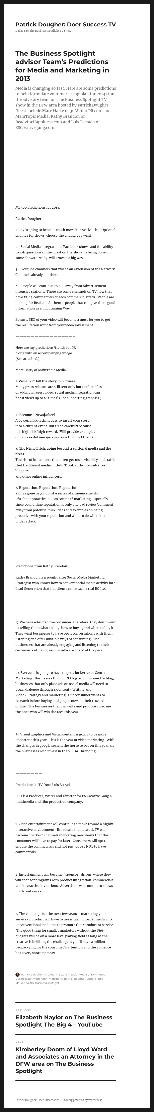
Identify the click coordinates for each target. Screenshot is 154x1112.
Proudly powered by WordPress (82, 1100)
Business (21, 978)
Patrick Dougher (32, 974)
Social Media (78, 974)
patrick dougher (74, 978)
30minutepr (98, 974)
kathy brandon (38, 978)
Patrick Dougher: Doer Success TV (65, 24)
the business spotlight (44, 982)
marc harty (56, 978)
